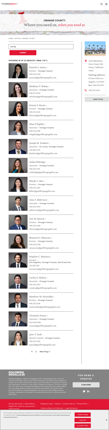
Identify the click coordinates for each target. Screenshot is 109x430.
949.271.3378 (34, 131)
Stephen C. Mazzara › (40, 256)
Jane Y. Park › (36, 334)
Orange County (45, 71)
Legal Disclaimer (71, 408)
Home (11, 38)
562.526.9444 (35, 322)
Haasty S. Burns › (38, 105)
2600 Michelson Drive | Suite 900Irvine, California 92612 (96, 66)
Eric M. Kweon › (37, 218)
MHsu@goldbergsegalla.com (42, 191)
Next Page (45, 351)
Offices (18, 38)
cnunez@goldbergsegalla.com (42, 326)
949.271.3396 (34, 341)
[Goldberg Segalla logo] (10, 4)
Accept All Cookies (82, 426)
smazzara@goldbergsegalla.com (44, 269)
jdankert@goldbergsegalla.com (43, 153)
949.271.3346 (34, 303)
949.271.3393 (34, 284)
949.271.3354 (34, 93)
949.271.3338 (34, 244)
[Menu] (105, 4)
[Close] (106, 420)
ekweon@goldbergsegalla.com (43, 229)
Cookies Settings (82, 415)
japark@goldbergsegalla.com (42, 344)
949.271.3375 (34, 169)
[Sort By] (41, 46)
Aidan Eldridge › (38, 161)
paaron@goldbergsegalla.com (42, 77)
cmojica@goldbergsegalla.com (43, 288)
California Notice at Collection (52, 408)
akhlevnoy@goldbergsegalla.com (44, 210)
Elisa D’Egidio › (37, 124)
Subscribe (86, 385)
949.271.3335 (34, 112)
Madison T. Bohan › (39, 86)
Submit (23, 52)
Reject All (83, 421)
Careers (58, 403)
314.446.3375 (34, 150)
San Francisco (64, 262)
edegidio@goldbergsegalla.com (43, 134)
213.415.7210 (34, 265)
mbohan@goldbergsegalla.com (43, 96)
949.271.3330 (34, 74)
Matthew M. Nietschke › (41, 296)
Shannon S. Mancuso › (40, 237)
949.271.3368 (34, 225)
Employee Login (47, 403)
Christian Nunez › (38, 315)
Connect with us (69, 403)
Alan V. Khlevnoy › (38, 199)
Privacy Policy (82, 403)
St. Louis (43, 146)
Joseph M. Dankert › (39, 142)
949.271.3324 (94, 90)
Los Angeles (35, 262)
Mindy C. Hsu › (37, 180)
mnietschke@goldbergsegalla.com (44, 307)
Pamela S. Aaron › (38, 67)
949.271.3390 (34, 206)
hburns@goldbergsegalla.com (42, 115)
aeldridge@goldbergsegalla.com (43, 172)
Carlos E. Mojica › (38, 277)
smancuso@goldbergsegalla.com (44, 248)
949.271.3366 (34, 187)
